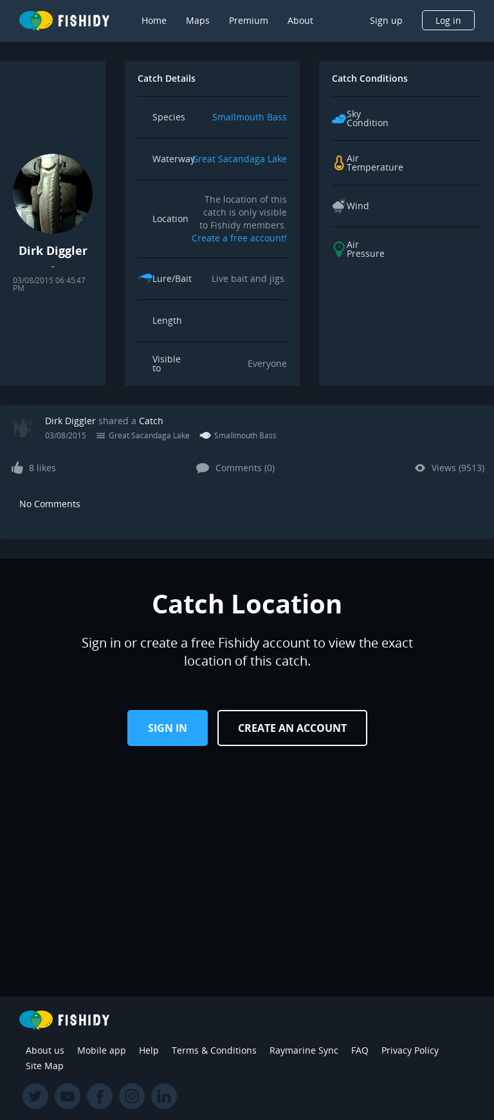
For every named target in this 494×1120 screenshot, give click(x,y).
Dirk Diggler (70, 421)
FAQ (360, 1050)
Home (154, 20)
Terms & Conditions (214, 1050)
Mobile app (101, 1050)
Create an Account (292, 728)
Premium (248, 20)
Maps (198, 20)
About (300, 20)
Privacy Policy (410, 1050)
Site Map (45, 1065)
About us (45, 1050)
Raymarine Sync (304, 1050)
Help (149, 1050)
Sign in (167, 728)
